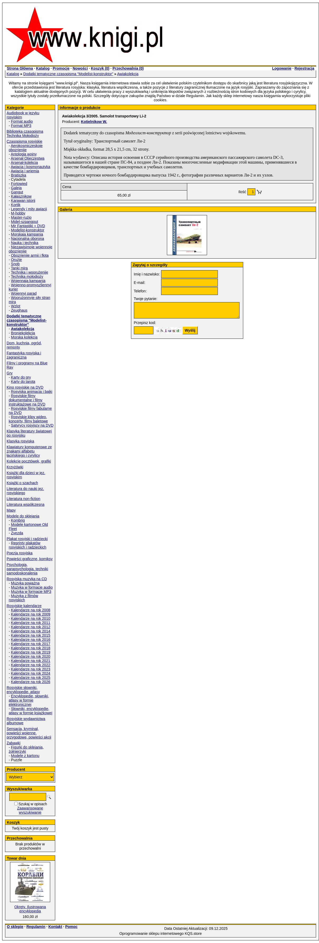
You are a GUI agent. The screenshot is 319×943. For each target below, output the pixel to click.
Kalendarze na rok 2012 (30, 627)
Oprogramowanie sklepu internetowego (151, 933)
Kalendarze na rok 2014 (30, 631)
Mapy (11, 510)
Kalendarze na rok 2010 (30, 618)
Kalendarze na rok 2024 (30, 673)
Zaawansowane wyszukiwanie (30, 810)
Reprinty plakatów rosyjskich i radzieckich (27, 545)
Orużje (16, 260)
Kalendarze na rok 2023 (30, 669)
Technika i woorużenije (29, 272)
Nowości (80, 68)
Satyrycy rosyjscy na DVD (32, 425)
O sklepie (15, 927)
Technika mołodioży (27, 276)
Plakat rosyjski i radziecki (27, 539)
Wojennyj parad (24, 293)
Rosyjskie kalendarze (24, 606)
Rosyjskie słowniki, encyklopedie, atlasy (23, 689)
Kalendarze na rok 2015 (30, 635)
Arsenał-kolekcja (24, 162)
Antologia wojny (24, 154)
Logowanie (281, 68)
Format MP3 (21, 125)
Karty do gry (21, 377)
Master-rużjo (21, 217)
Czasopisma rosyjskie (24, 141)
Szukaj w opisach (32, 804)
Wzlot (15, 306)
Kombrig (18, 520)
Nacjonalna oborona (27, 238)
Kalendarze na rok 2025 (30, 677)
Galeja (16, 188)
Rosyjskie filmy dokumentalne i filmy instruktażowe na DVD (27, 400)
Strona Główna (20, 68)
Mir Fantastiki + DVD (28, 226)
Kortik (16, 205)
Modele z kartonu (25, 756)
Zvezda (17, 533)
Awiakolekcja (128, 74)
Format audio (22, 121)
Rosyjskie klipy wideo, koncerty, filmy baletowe (28, 419)
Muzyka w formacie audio (32, 587)
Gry (10, 373)
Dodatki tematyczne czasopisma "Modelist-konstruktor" (68, 74)
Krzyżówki (15, 467)
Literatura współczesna (25, 504)
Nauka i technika (25, 243)
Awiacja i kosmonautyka (30, 167)
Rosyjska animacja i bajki (31, 391)
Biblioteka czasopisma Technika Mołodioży (25, 133)
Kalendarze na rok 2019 (30, 652)
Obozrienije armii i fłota (30, 255)
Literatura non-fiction (23, 499)
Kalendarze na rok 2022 (30, 665)
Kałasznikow (21, 196)
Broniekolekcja (23, 333)
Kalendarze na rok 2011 (30, 623)
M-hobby (18, 213)
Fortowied (19, 184)
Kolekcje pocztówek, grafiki (29, 461)
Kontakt (55, 927)
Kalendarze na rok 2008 (30, 610)
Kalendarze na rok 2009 (30, 614)
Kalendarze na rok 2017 (30, 644)
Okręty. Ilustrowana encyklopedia (30, 909)
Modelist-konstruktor (27, 230)
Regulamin (35, 927)
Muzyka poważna (25, 583)
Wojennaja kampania (28, 281)
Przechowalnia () (128, 68)
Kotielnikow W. (94, 122)
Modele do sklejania (23, 516)
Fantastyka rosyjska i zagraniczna (24, 355)
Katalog (42, 68)
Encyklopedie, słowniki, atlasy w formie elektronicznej (29, 700)
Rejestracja (304, 68)
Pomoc (71, 927)
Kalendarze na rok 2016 (30, 639)
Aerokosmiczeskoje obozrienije (26, 148)
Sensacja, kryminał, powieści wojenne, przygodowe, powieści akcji (29, 733)
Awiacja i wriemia (25, 171)
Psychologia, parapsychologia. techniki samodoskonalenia (27, 569)
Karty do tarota (23, 381)
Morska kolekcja (24, 337)
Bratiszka (18, 175)
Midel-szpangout (24, 222)
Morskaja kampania (27, 234)
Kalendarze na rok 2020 (30, 656)
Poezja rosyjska (19, 553)
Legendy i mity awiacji (29, 209)
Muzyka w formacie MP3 (31, 591)
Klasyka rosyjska (20, 441)
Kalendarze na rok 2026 (30, 682)
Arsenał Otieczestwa (28, 158)
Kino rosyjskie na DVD (25, 387)
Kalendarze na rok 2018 (30, 648)
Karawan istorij (23, 200)
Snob (15, 264)
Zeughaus (19, 310)
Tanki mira (19, 268)
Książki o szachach (22, 483)
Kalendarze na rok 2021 (30, 661)
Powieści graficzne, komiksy (30, 559)
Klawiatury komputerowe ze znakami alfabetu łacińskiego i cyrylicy (29, 451)
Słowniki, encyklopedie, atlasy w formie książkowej (30, 711)
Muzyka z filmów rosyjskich (23, 598)
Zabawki (13, 743)
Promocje (61, 68)
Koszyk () (100, 68)
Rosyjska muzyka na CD (27, 579)
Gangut (17, 192)
